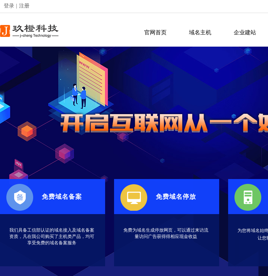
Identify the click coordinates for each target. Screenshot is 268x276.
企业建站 (245, 32)
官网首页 (155, 32)
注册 (24, 6)
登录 (9, 6)
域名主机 (200, 32)
